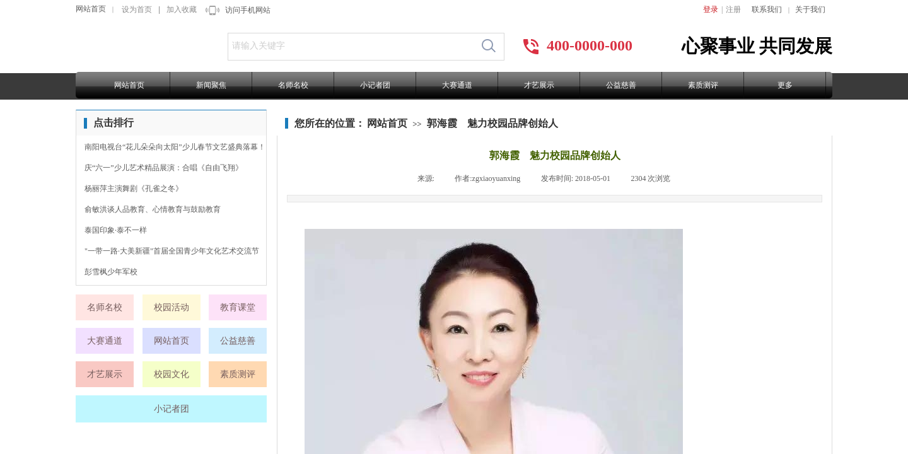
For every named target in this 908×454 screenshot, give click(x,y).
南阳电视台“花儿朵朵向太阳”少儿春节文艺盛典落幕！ (174, 147)
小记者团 (375, 85)
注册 (733, 9)
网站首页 (91, 8)
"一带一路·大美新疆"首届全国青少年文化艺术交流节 (171, 251)
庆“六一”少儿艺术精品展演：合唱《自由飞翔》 (163, 167)
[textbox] (351, 46)
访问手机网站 (248, 10)
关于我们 (810, 9)
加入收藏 (181, 9)
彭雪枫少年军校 (110, 271)
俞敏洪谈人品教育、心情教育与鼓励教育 (152, 209)
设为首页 (137, 9)
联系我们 (767, 9)
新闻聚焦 (211, 85)
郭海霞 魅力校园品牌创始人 (492, 123)
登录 (710, 9)
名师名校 (293, 85)
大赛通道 (457, 85)
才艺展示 (539, 85)
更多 (785, 85)
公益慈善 (621, 85)
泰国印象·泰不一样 (115, 230)
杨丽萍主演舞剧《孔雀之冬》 (133, 188)
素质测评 (703, 85)
